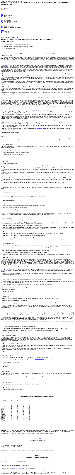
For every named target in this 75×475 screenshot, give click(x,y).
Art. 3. (2, 161)
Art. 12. (2, 343)
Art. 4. (2, 192)
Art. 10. (2, 311)
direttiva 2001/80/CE (6, 270)
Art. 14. (2, 366)
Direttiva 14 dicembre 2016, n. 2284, (17, 468)
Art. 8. (2, 243)
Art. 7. (2, 231)
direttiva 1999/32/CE (33, 110)
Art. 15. (2, 371)
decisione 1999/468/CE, (39, 359)
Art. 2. (2, 144)
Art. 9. (2, 257)
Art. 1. (2, 136)
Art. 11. (2, 335)
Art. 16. (2, 382)
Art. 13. (2, 355)
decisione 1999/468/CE (39, 128)
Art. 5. (2, 200)
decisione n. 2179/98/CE (8, 65)
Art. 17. (2, 387)
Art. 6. (2, 218)
